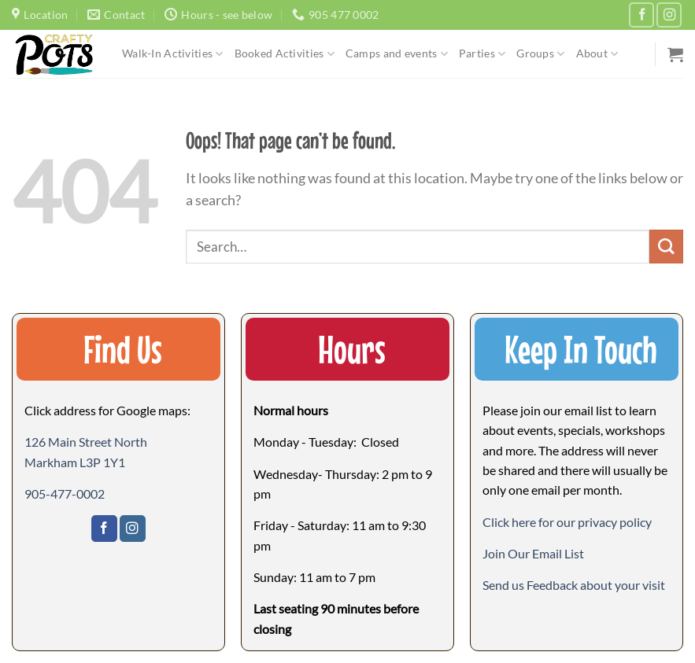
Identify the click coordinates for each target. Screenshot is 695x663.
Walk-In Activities (173, 53)
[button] (533, 553)
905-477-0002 (64, 493)
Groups (540, 53)
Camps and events (397, 53)
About (597, 53)
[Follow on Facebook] (641, 15)
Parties (482, 53)
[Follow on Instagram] (669, 15)
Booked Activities (285, 53)
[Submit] (666, 246)
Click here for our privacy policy (567, 521)
